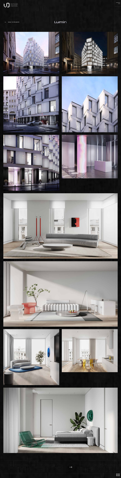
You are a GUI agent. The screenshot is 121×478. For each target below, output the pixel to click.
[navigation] (11, 5)
